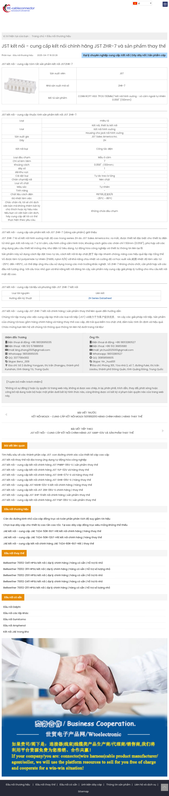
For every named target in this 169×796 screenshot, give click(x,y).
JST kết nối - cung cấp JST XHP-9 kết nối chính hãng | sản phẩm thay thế (46, 495)
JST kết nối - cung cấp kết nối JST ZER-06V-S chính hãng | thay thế (42, 490)
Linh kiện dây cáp (91, 784)
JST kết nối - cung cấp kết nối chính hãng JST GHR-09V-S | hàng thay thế (46, 480)
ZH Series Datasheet (100, 298)
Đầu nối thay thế (45, 784)
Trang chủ (38, 36)
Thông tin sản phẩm (118, 784)
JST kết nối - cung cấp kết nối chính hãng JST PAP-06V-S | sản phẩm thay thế (49, 500)
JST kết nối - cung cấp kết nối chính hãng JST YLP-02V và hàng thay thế (45, 469)
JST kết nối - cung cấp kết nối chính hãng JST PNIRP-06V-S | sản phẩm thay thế (50, 464)
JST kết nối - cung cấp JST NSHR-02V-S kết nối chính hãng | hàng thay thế (47, 485)
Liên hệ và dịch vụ (145, 784)
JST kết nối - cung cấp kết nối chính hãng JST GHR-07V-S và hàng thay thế (47, 475)
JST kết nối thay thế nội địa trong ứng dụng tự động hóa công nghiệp (44, 459)
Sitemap (83, 791)
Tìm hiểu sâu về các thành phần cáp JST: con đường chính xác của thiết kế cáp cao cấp (55, 454)
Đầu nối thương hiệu (59, 36)
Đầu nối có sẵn (68, 784)
